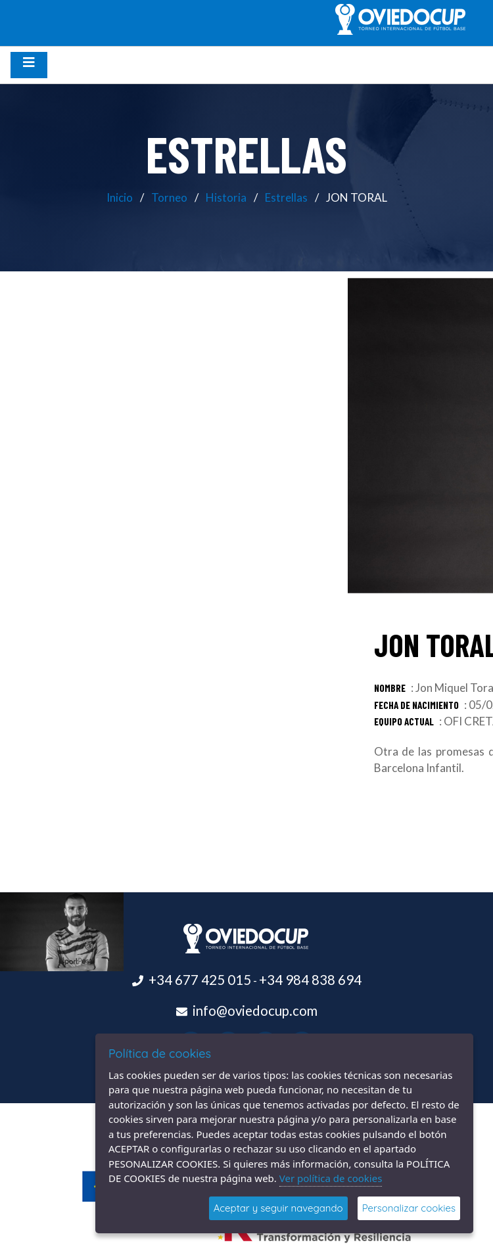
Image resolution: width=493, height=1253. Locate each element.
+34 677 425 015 (200, 980)
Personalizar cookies (409, 1208)
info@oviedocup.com (255, 1010)
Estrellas (286, 197)
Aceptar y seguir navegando (278, 1208)
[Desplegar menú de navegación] (29, 65)
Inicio (119, 197)
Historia (226, 197)
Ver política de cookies (331, 1178)
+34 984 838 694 (310, 980)
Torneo (169, 197)
